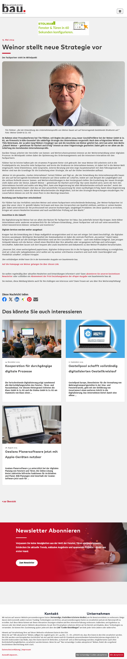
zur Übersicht (9, 502)
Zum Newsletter (26, 563)
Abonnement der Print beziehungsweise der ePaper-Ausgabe (59, 276)
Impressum (26, 650)
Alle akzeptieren (116, 655)
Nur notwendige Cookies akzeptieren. (91, 655)
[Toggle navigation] (120, 11)
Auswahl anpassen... (10, 655)
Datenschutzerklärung (11, 650)
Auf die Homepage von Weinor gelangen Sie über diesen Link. (30, 264)
